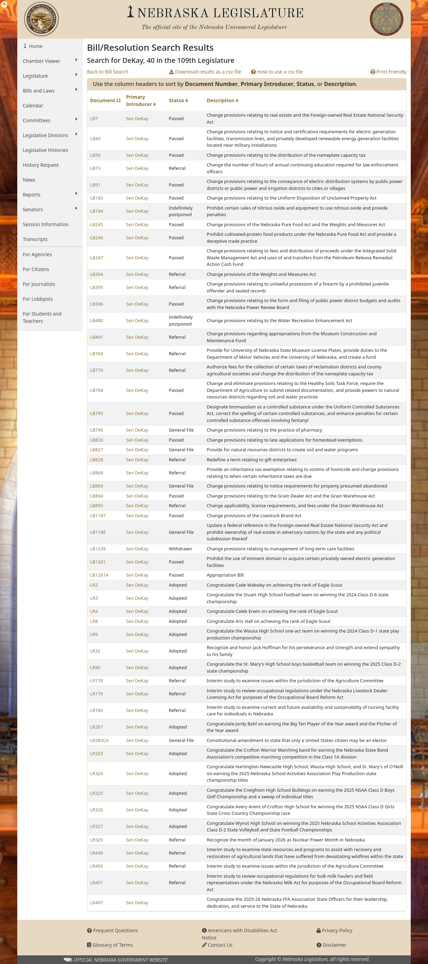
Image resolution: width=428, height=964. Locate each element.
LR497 (96, 902)
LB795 (96, 413)
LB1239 (98, 549)
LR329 (96, 840)
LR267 (96, 727)
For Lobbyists (38, 299)
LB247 (96, 257)
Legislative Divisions (50, 135)
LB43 (95, 138)
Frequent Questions (112, 930)
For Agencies (37, 254)
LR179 (96, 694)
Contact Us (217, 945)
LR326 (96, 810)
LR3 (94, 598)
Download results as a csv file (205, 71)
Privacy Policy (334, 930)
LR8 (94, 621)
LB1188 (98, 532)
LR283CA (99, 740)
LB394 (96, 274)
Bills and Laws (50, 90)
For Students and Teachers (42, 317)
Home (35, 46)
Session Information (46, 224)
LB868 (96, 473)
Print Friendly (388, 71)
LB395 (96, 287)
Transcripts (35, 239)
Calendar (33, 105)
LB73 (95, 168)
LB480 (96, 320)
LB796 (96, 430)
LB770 (96, 370)
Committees (50, 120)
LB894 (96, 496)
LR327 (96, 826)
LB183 (96, 198)
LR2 (94, 585)
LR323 (96, 753)
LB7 (94, 118)
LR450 (96, 866)
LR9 (94, 634)
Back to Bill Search (107, 71)
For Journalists (39, 284)
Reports (50, 194)
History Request (41, 165)
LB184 (96, 211)
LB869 (96, 486)
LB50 (95, 155)
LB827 (96, 449)
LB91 (95, 185)
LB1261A (99, 575)
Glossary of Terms (110, 945)
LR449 (96, 853)
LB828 (96, 459)
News (29, 179)
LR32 (95, 651)
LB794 (96, 390)
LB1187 (98, 515)
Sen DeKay (137, 118)
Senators (50, 209)
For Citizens (36, 269)
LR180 (96, 710)
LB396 (96, 304)
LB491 (96, 337)
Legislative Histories (45, 150)
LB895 (96, 505)
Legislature (50, 75)
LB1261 (98, 562)
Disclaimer (332, 945)
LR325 (96, 793)
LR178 (96, 680)
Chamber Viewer (50, 60)
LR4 (94, 611)
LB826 (96, 440)
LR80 (95, 667)
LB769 (96, 353)
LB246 (96, 237)
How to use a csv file (277, 71)
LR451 (96, 882)
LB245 (96, 224)
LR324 (96, 773)
